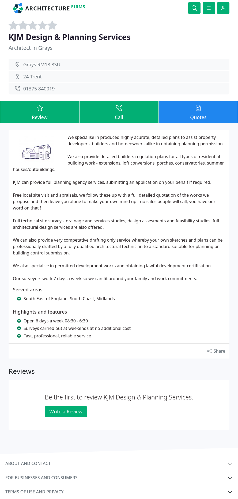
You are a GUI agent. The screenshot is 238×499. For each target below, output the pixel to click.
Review (40, 111)
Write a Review (65, 411)
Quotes (198, 111)
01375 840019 (39, 88)
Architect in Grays (30, 47)
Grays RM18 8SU (42, 64)
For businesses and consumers (41, 478)
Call (119, 111)
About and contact (28, 463)
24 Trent (32, 76)
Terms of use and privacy (34, 492)
